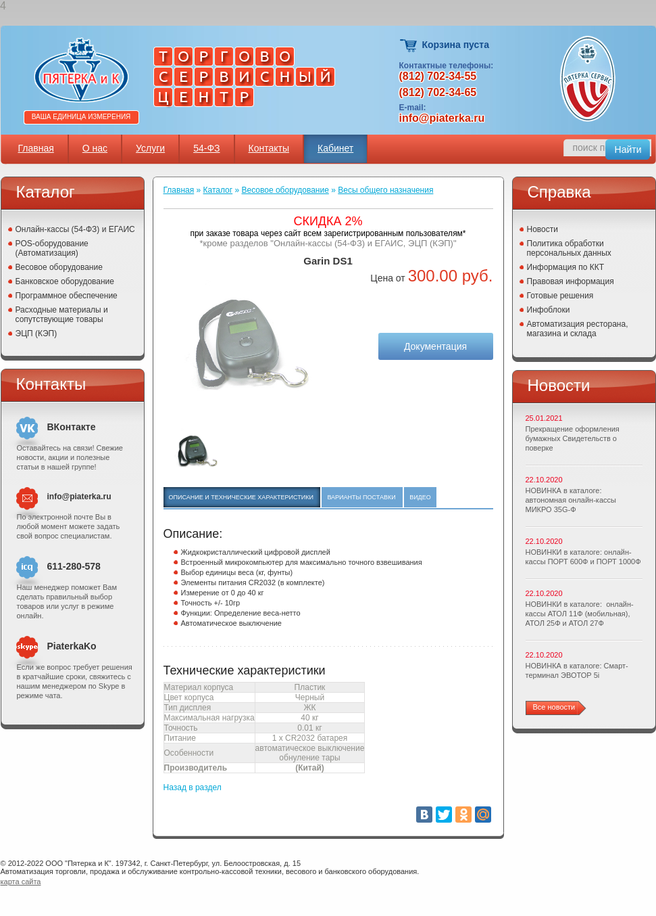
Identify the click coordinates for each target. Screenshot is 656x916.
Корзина (409, 45)
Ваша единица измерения (81, 116)
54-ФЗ (206, 148)
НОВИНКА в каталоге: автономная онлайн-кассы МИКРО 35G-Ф (571, 499)
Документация (435, 346)
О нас (94, 148)
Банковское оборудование (65, 281)
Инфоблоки (548, 310)
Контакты (269, 148)
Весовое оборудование (59, 267)
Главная (36, 148)
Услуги (150, 148)
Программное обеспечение (67, 295)
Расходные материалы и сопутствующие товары (62, 314)
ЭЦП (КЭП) (36, 333)
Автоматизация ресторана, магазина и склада (577, 328)
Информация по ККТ (566, 267)
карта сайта (21, 881)
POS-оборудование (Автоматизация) (52, 248)
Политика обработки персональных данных (569, 248)
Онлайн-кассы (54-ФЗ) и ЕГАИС (75, 229)
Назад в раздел (192, 787)
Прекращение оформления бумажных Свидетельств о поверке (573, 438)
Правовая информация (570, 281)
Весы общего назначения (385, 190)
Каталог (218, 190)
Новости (542, 229)
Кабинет (335, 148)
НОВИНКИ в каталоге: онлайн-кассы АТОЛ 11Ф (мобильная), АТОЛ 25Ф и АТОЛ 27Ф (580, 613)
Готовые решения (560, 295)
